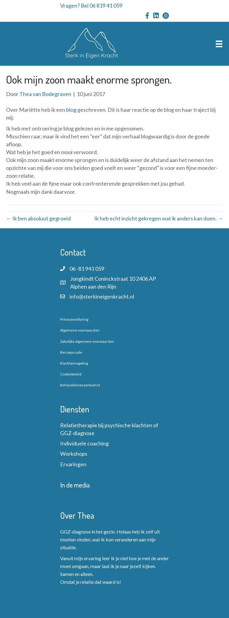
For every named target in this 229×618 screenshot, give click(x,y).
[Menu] (219, 43)
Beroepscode (71, 352)
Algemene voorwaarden (79, 330)
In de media (75, 485)
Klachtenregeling (74, 363)
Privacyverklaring (74, 319)
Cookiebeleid (71, 374)
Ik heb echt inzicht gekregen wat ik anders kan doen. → (158, 218)
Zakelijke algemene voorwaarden (87, 341)
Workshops (73, 453)
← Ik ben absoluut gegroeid (38, 218)
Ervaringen (73, 464)
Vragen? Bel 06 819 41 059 (91, 5)
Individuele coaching (84, 443)
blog (71, 109)
